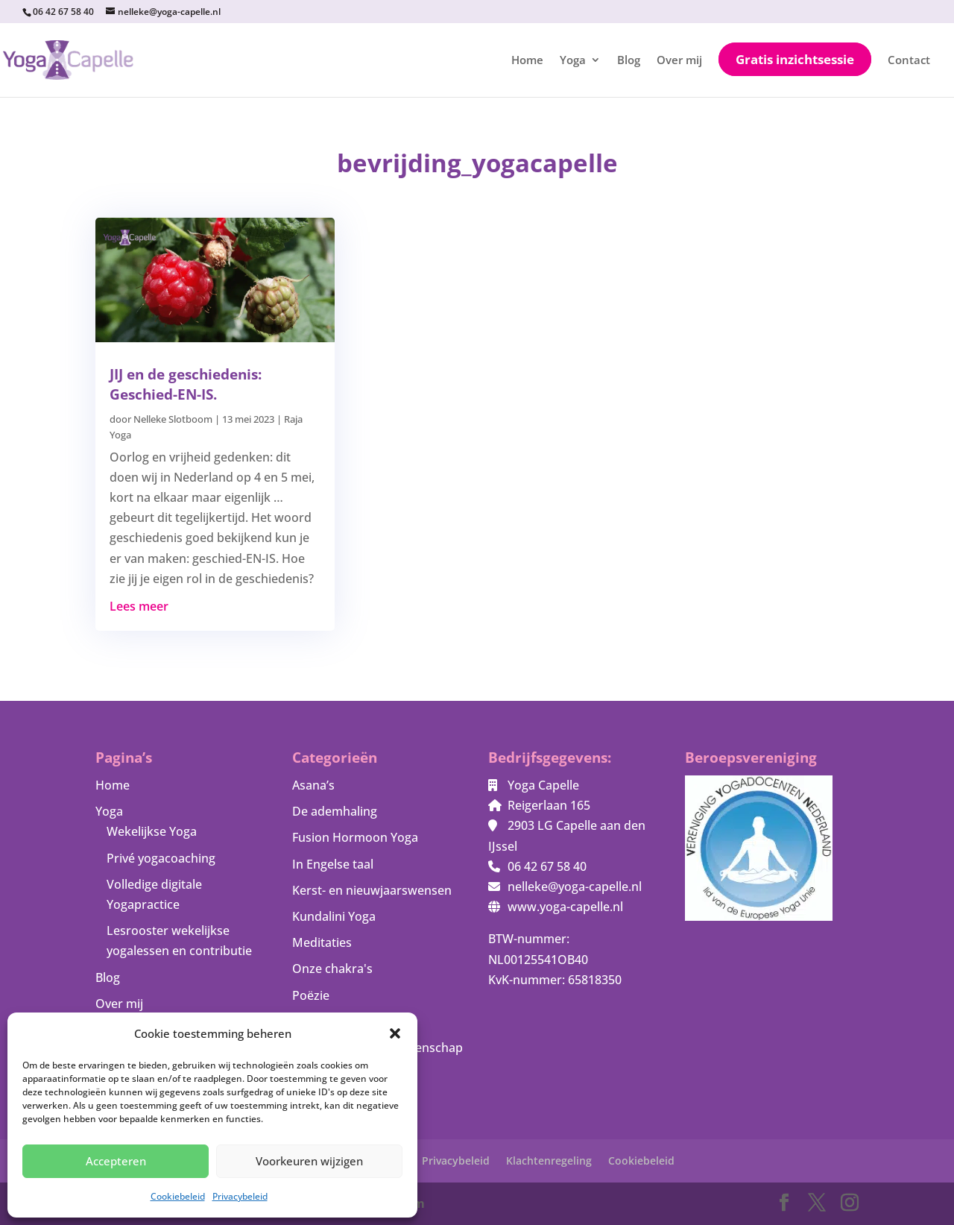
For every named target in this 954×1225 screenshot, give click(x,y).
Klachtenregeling (549, 1160)
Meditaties (322, 942)
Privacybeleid (240, 1196)
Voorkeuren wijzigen (309, 1160)
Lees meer (139, 606)
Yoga (573, 60)
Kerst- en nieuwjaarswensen (372, 890)
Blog (628, 60)
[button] (395, 1033)
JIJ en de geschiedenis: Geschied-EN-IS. (186, 384)
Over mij (679, 60)
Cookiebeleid (178, 1196)
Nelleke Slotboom (172, 419)
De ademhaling (334, 811)
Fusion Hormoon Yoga (355, 837)
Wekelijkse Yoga (152, 831)
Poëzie (310, 995)
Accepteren (116, 1160)
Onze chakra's (332, 968)
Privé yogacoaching (161, 858)
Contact (909, 60)
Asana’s (313, 785)
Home (527, 60)
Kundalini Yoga (334, 916)
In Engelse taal (332, 864)
